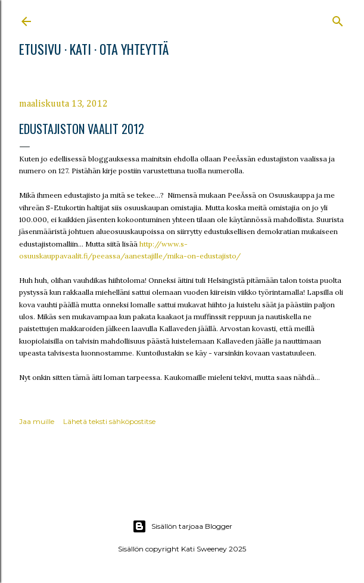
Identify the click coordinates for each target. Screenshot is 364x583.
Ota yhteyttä (134, 48)
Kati (80, 48)
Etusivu (40, 48)
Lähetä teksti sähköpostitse (109, 421)
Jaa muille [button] (36, 421)
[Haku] (338, 18)
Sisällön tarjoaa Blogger (182, 526)
